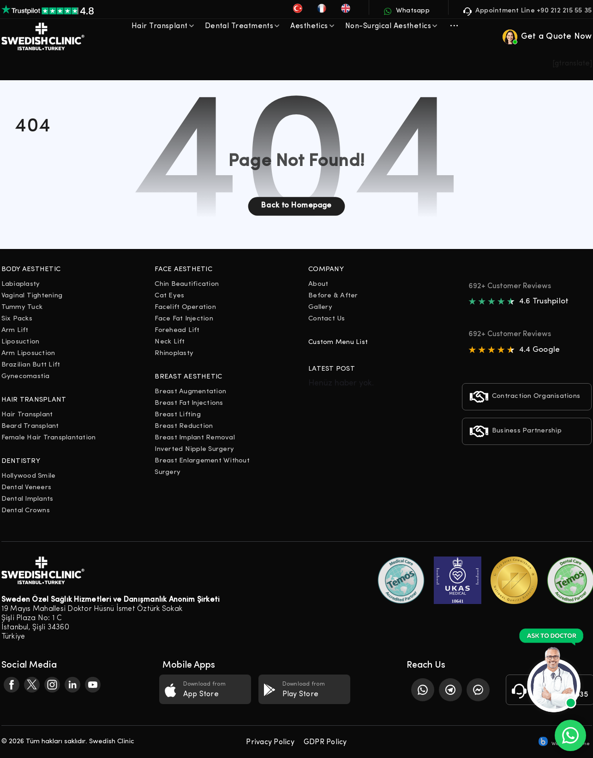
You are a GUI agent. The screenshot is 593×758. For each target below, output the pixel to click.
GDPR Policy (325, 742)
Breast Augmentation (190, 391)
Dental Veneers (26, 487)
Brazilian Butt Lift (30, 364)
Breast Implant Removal (195, 437)
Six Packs (16, 318)
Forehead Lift (177, 330)
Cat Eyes (169, 295)
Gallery (320, 307)
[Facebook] (11, 685)
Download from (205, 690)
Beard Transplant (30, 426)
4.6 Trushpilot (544, 301)
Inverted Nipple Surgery (194, 449)
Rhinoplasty (174, 353)
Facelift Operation (185, 307)
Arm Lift (15, 330)
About (318, 284)
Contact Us (326, 318)
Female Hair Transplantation (48, 437)
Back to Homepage (296, 205)
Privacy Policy (270, 742)
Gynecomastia (25, 376)
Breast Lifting (178, 414)
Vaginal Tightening (32, 295)
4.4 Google (539, 350)
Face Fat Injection (184, 318)
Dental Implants (27, 499)
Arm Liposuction (28, 353)
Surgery (167, 472)
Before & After (333, 295)
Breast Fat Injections (189, 403)
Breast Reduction (184, 426)
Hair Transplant (27, 414)
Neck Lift (170, 341)
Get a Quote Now (547, 37)
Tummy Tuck (22, 307)
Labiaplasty (20, 284)
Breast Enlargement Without (202, 460)
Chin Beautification (187, 284)
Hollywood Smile (28, 476)
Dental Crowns (25, 510)
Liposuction (20, 341)
